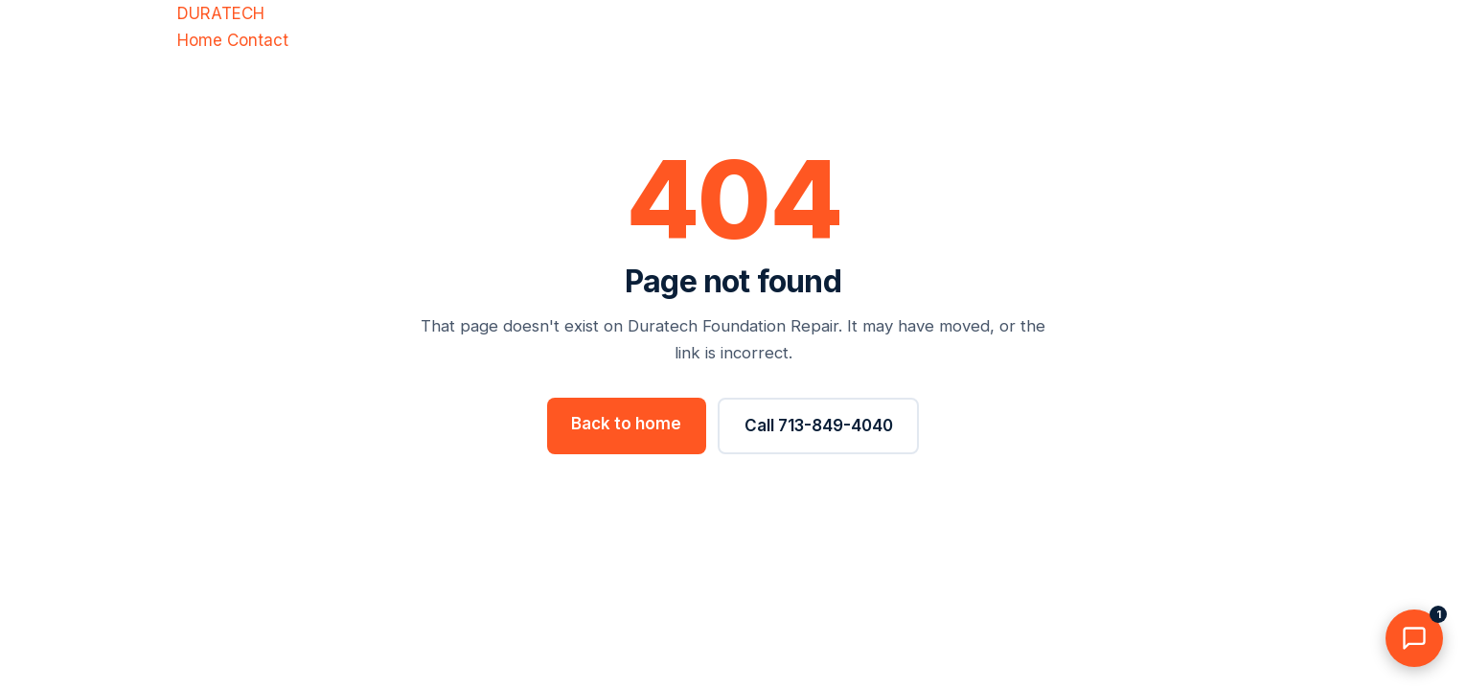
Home (199, 40)
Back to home (626, 423)
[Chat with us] (1414, 638)
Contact (257, 40)
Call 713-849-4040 (818, 425)
